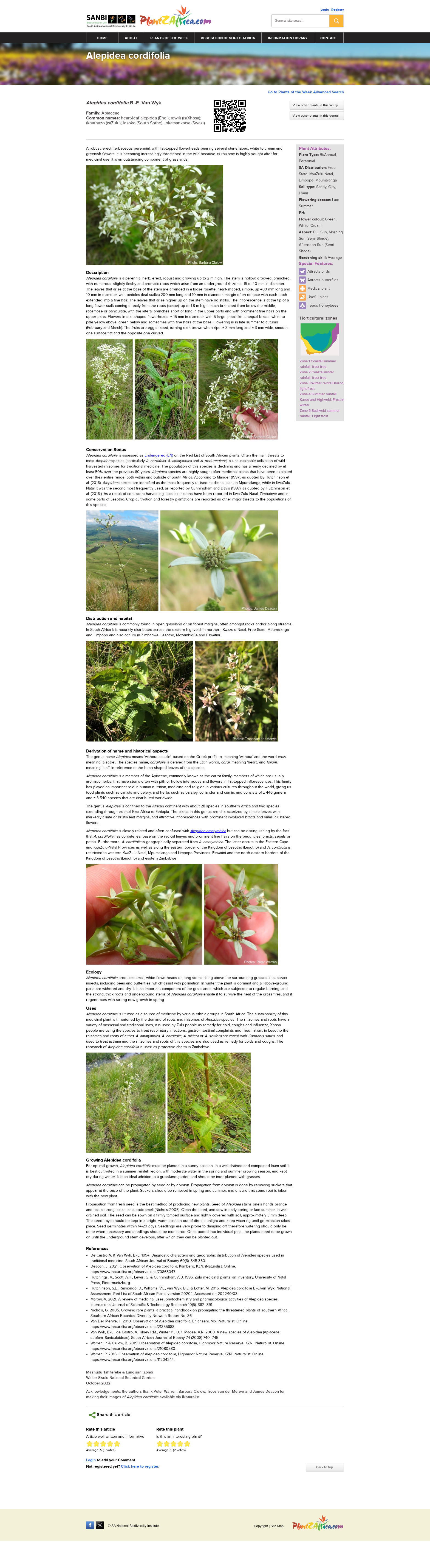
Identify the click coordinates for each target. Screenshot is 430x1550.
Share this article (109, 1415)
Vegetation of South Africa (228, 38)
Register (337, 10)
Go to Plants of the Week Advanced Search (306, 92)
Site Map (277, 1524)
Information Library (287, 38)
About (131, 38)
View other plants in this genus (317, 115)
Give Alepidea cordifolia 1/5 (89, 1443)
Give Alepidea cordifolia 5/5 (117, 1443)
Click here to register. (140, 1466)
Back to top (324, 1465)
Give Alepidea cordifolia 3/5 (103, 1443)
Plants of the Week (169, 38)
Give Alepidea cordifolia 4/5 (110, 1443)
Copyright (261, 1524)
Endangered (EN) (159, 455)
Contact (328, 38)
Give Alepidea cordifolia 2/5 (96, 1443)
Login (325, 10)
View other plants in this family (316, 105)
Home (102, 38)
